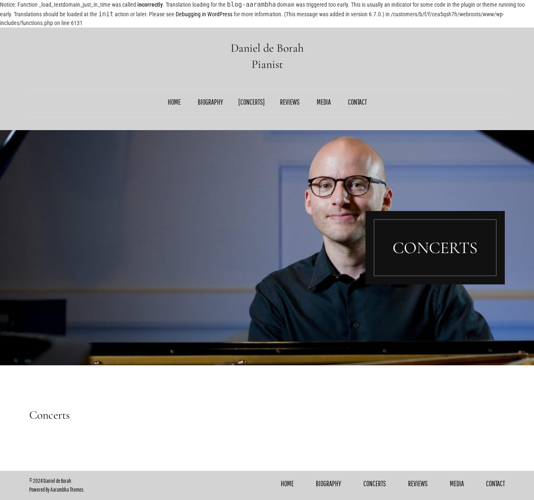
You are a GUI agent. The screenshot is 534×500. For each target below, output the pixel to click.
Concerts (251, 102)
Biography (210, 102)
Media (324, 102)
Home (174, 102)
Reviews (290, 102)
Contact (357, 102)
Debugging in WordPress (204, 14)
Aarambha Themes (66, 489)
